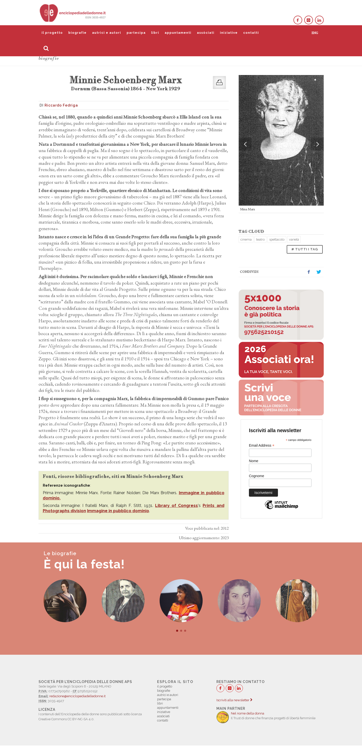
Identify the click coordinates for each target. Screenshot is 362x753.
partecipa (136, 33)
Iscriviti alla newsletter (234, 700)
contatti (251, 33)
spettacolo (276, 239)
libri (155, 33)
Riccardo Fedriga (61, 105)
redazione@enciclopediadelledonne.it (77, 696)
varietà (294, 239)
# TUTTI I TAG (304, 249)
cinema (246, 239)
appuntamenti (178, 33)
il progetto (52, 33)
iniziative (229, 33)
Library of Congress (176, 505)
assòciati (205, 33)
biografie (77, 33)
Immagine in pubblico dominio (118, 510)
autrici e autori (106, 33)
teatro (260, 239)
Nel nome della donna (247, 713)
